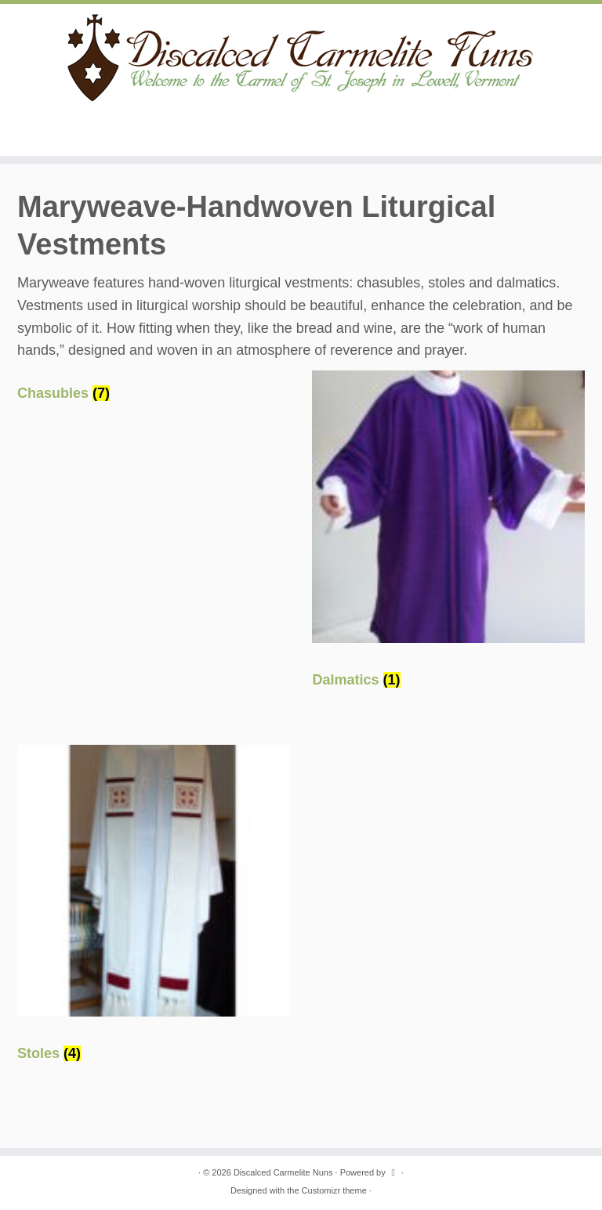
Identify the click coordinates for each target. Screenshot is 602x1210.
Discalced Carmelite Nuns (283, 1172)
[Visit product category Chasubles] (153, 393)
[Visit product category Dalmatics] (448, 536)
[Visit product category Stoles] (153, 911)
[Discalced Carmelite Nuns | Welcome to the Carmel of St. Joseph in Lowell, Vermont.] (301, 57)
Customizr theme (334, 1190)
